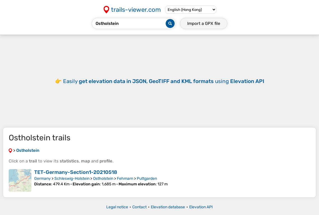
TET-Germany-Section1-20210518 (75, 172)
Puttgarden (147, 178)
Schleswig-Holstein (71, 178)
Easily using (163, 81)
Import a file (203, 23)
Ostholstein (103, 178)
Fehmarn (125, 178)
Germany (42, 178)
